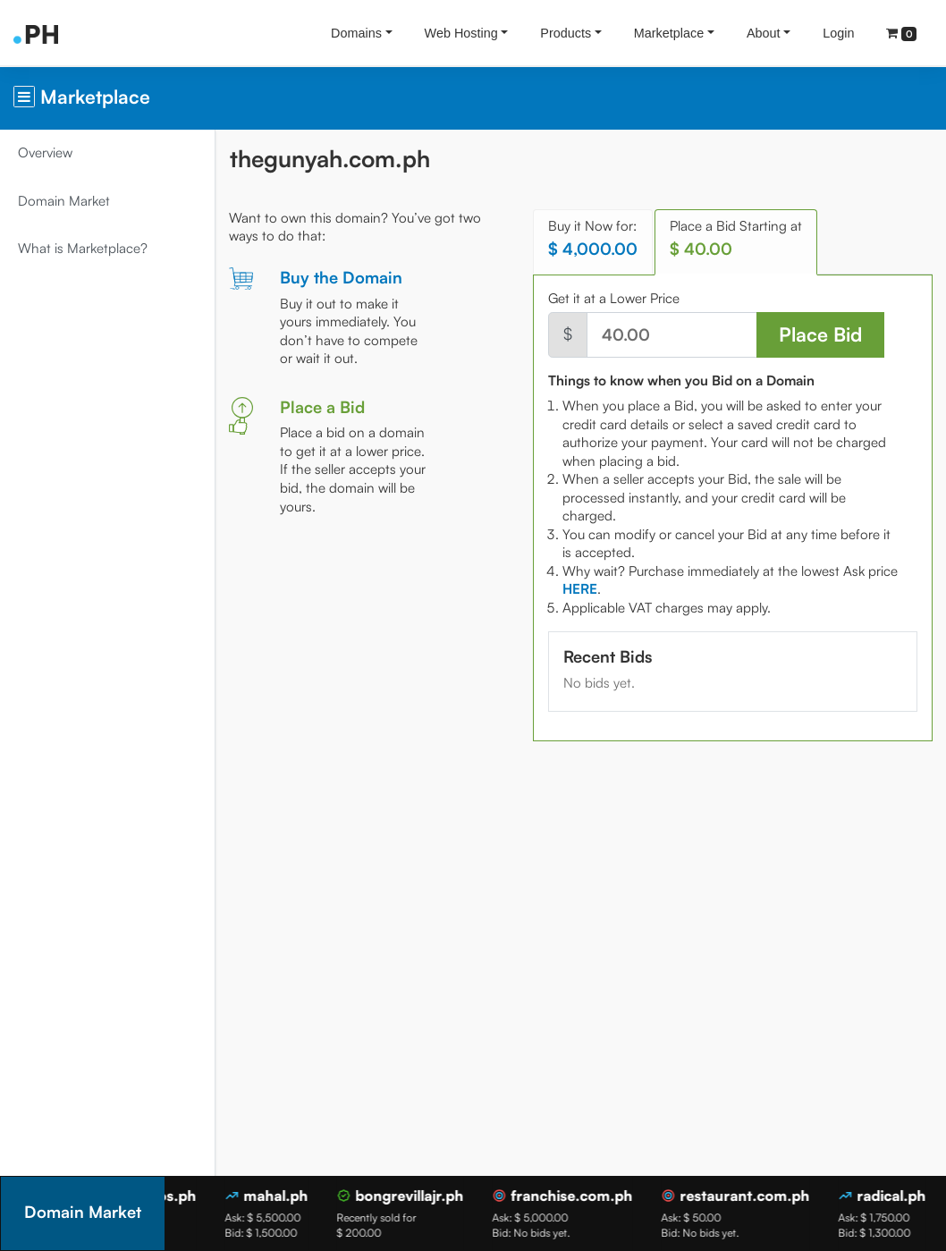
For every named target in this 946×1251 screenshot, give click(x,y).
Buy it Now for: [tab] (593, 238)
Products (565, 33)
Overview (45, 152)
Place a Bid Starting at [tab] (736, 238)
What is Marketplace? (83, 248)
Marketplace (669, 33)
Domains (356, 33)
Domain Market (64, 200)
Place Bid (820, 334)
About (764, 33)
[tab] (579, 588)
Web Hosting (461, 33)
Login (838, 33)
